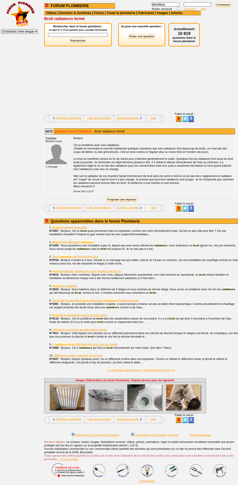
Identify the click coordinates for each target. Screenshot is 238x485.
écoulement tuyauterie (69, 227)
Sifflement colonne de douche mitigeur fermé (79, 329)
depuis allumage (73, 242)
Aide (203, 9)
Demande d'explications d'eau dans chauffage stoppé (95, 300)
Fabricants (146, 13)
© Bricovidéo (146, 481)
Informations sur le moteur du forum (155, 435)
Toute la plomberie (121, 13)
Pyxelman (50, 138)
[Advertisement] (122, 82)
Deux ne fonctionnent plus (75, 256)
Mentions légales (200, 435)
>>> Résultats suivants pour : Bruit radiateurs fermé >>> (141, 370)
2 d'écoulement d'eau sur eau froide (84, 344)
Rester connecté (162, 9)
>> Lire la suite (68, 459)
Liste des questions (99, 118)
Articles (177, 13)
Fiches (99, 13)
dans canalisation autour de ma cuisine (79, 315)
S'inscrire (190, 9)
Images (162, 13)
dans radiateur (64, 285)
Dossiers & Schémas (75, 13)
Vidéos (51, 13)
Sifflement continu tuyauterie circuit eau (78, 355)
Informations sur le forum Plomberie (95, 435)
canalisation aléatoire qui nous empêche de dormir (86, 271)
